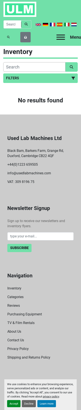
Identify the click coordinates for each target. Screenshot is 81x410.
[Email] (40, 236)
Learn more (47, 403)
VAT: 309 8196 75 (20, 182)
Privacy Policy (18, 349)
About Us (14, 331)
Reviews (13, 306)
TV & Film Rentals (21, 323)
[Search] (12, 24)
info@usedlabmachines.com (29, 173)
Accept (14, 403)
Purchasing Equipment (24, 314)
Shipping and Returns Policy (28, 357)
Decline (28, 403)
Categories (15, 297)
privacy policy (51, 396)
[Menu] (60, 37)
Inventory (14, 288)
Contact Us (15, 340)
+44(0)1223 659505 (22, 164)
